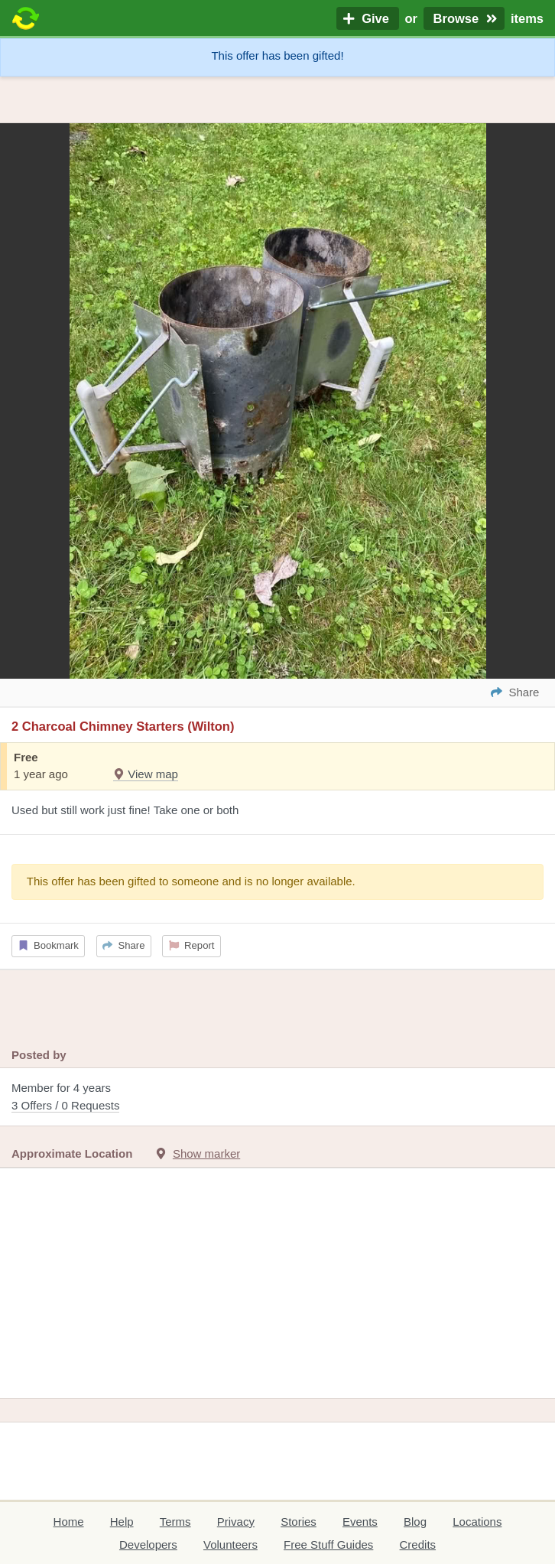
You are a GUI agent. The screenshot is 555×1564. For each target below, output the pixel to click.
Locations (477, 1521)
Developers (148, 1544)
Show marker (206, 1153)
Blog (415, 1521)
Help (122, 1521)
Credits (418, 1544)
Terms (175, 1521)
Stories (298, 1521)
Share (123, 945)
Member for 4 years (277, 1097)
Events (360, 1521)
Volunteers (230, 1544)
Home (69, 1521)
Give (367, 18)
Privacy (236, 1521)
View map (145, 773)
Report (192, 945)
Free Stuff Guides (328, 1544)
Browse (464, 18)
